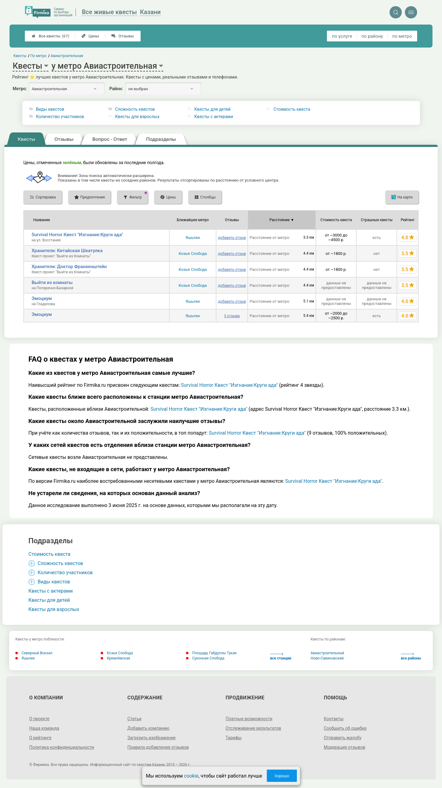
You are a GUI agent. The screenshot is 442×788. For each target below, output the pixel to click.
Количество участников (60, 116)
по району (372, 36)
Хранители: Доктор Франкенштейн (69, 266)
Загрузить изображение (151, 737)
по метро (402, 36)
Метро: (20, 88)
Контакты (333, 718)
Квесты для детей (212, 109)
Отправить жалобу (343, 737)
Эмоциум (42, 298)
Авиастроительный (327, 653)
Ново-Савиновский (327, 658)
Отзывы (122, 36)
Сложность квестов (135, 109)
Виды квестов (50, 109)
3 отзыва (232, 316)
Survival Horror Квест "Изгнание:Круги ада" (77, 234)
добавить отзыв (232, 238)
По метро (38, 56)
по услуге (342, 36)
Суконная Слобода (205, 658)
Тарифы (234, 737)
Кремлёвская (115, 658)
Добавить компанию (148, 728)
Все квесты (50, 36)
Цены (90, 36)
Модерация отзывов (344, 747)
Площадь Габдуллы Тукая (211, 653)
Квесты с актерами (213, 116)
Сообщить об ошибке (345, 728)
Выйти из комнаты (52, 282)
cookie (191, 776)
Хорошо (281, 776)
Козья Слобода (193, 253)
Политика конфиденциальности (61, 747)
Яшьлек (192, 237)
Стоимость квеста (291, 109)
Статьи (134, 718)
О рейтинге (40, 737)
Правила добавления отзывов (158, 747)
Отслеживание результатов (253, 728)
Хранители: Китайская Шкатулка (67, 250)
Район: (116, 88)
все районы (411, 656)
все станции (280, 656)
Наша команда (44, 728)
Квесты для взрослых (137, 116)
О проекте (39, 718)
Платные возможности (249, 718)
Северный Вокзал (33, 653)
